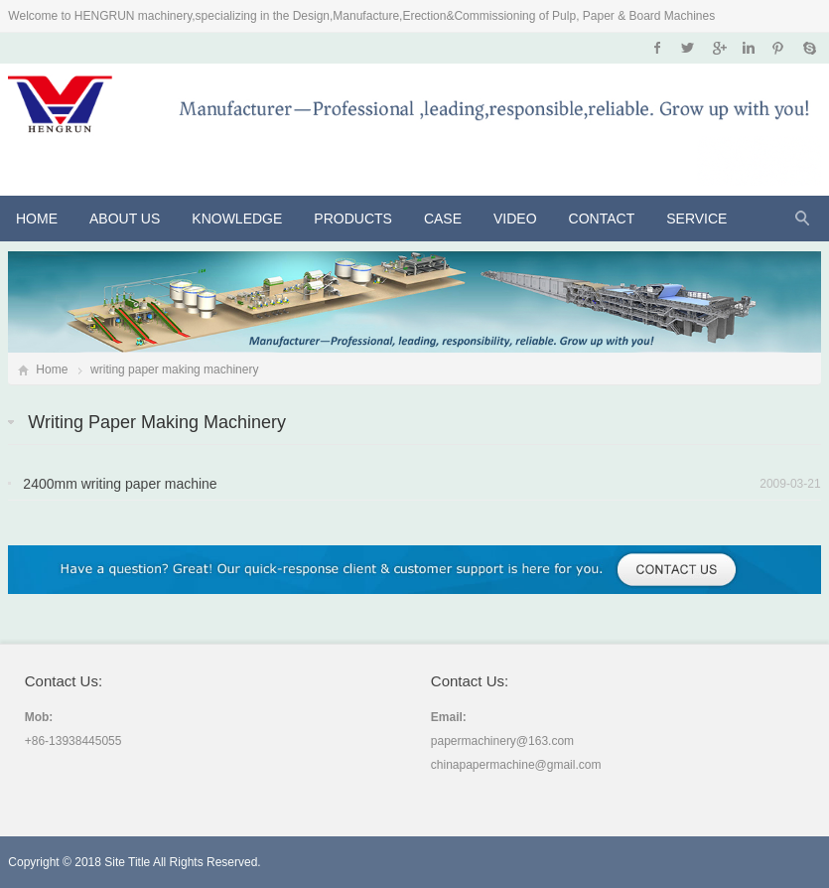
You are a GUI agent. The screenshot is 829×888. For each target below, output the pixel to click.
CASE (443, 218)
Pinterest (777, 48)
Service (696, 218)
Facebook (657, 48)
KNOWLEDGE (237, 218)
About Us (124, 218)
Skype (808, 48)
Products (353, 218)
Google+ (718, 48)
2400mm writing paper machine (119, 484)
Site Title (127, 862)
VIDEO (515, 218)
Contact (602, 218)
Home (37, 218)
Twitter (687, 48)
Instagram (748, 48)
